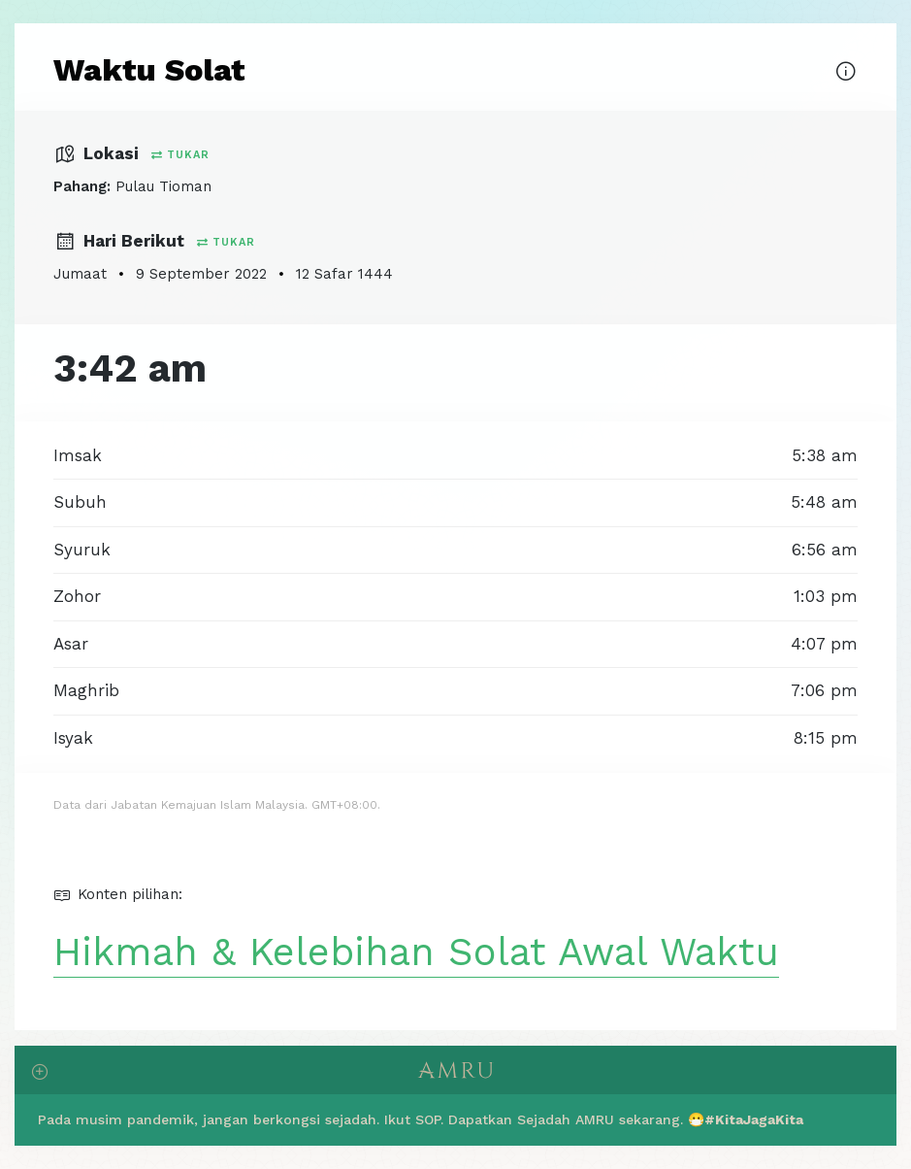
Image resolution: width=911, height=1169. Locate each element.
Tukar (180, 155)
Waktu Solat (149, 69)
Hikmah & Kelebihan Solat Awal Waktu (416, 952)
